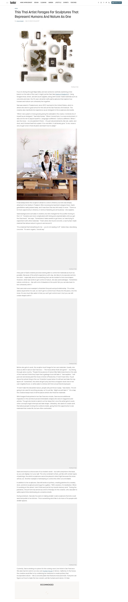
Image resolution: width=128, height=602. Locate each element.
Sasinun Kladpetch (62, 94)
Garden (51, 2)
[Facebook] (98, 2)
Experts (65, 2)
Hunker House (48, 571)
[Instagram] (101, 2)
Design (36, 2)
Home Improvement (26, 2)
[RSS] (109, 2)
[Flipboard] (106, 2)
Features (73, 2)
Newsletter (116, 2)
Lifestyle (58, 2)
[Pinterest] (104, 2)
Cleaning (43, 2)
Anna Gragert (20, 21)
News (16, 8)
